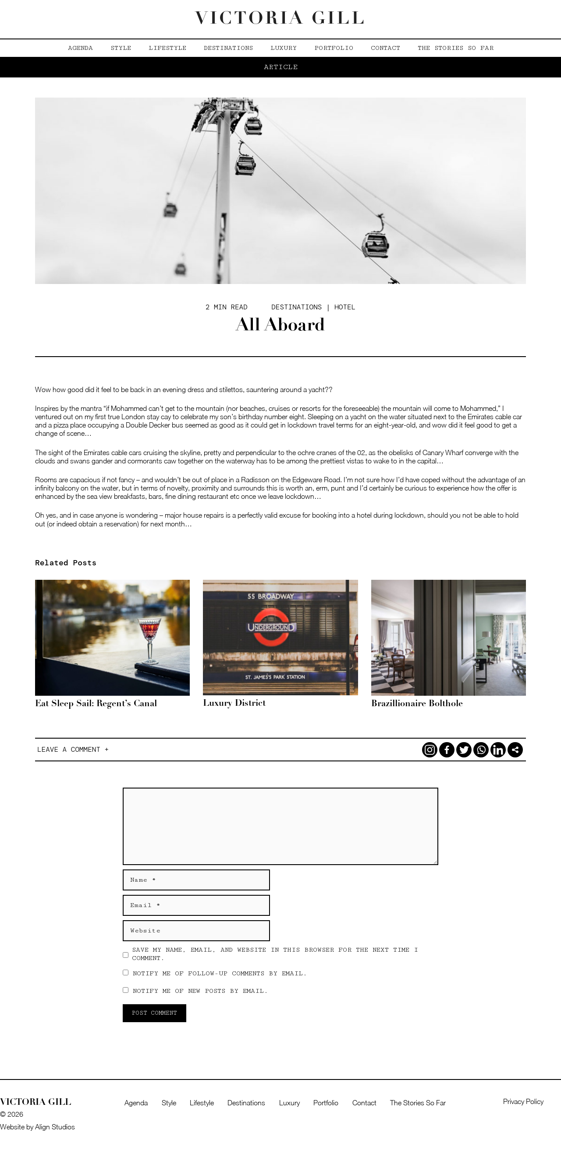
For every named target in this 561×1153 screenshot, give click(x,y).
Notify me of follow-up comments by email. (220, 973)
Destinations (228, 48)
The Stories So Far (456, 48)
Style (120, 48)
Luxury (283, 48)
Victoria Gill (280, 19)
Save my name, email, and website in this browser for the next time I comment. (275, 954)
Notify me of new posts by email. (200, 991)
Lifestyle (167, 48)
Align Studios (55, 1127)
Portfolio (333, 48)
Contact (385, 48)
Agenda (80, 48)
